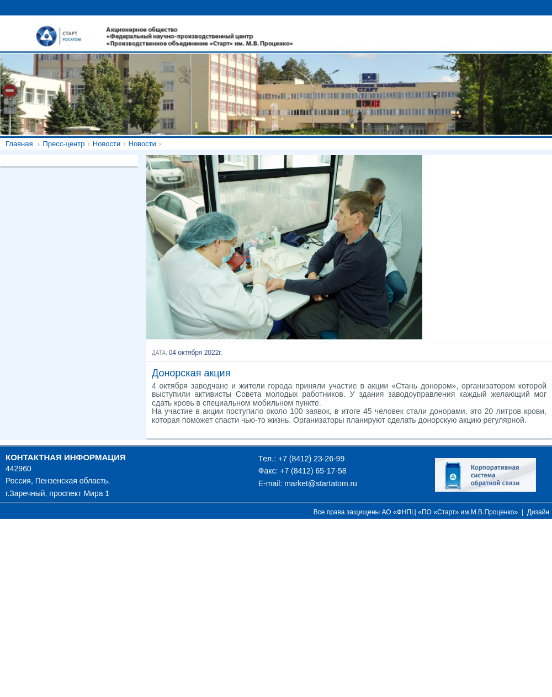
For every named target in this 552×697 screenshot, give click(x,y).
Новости (106, 144)
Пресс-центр (63, 144)
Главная (19, 144)
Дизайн (538, 512)
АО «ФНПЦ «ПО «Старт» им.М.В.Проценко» (450, 512)
